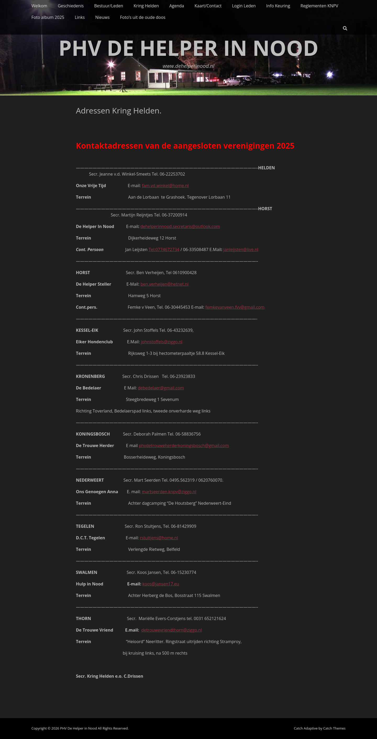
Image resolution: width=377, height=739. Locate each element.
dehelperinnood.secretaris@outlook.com (180, 226)
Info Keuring (278, 6)
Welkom (39, 6)
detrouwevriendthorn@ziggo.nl (171, 630)
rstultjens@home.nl (159, 538)
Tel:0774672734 (163, 249)
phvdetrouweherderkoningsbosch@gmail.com (184, 445)
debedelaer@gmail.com (161, 388)
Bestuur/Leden (108, 6)
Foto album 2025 (47, 17)
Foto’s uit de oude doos (142, 17)
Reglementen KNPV (319, 6)
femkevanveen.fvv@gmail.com (234, 307)
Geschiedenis (71, 6)
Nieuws (102, 17)
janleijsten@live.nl (240, 249)
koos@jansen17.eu (160, 584)
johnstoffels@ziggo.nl (161, 342)
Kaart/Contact (208, 6)
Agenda (176, 6)
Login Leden (244, 6)
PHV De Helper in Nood (189, 47)
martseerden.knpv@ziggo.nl (169, 492)
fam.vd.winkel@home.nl (165, 185)
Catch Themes (334, 728)
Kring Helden (146, 6)
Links (80, 17)
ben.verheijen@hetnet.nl (164, 284)
